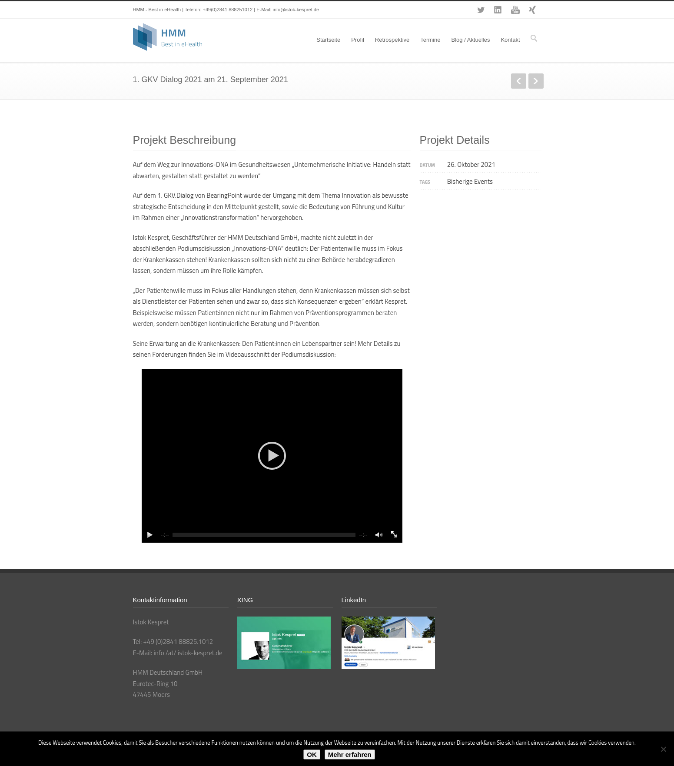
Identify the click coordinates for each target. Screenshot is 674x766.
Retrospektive (392, 39)
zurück (518, 81)
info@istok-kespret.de (295, 9)
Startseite (328, 39)
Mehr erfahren (350, 754)
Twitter (480, 10)
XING (532, 10)
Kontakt (510, 39)
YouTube (515, 10)
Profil (357, 39)
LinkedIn (498, 10)
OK (312, 754)
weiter (536, 81)
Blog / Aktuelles (471, 39)
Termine (430, 39)
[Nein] (663, 749)
